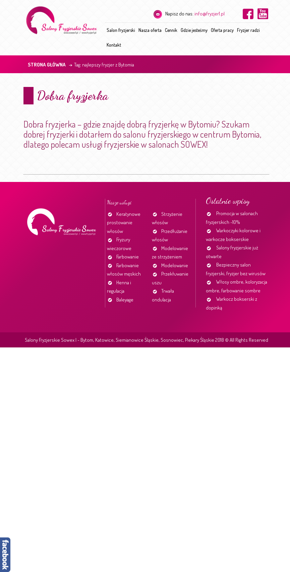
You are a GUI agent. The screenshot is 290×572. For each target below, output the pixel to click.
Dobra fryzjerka (72, 95)
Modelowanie (174, 265)
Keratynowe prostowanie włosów (123, 222)
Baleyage (124, 299)
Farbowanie (127, 256)
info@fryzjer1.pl (209, 13)
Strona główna (47, 64)
